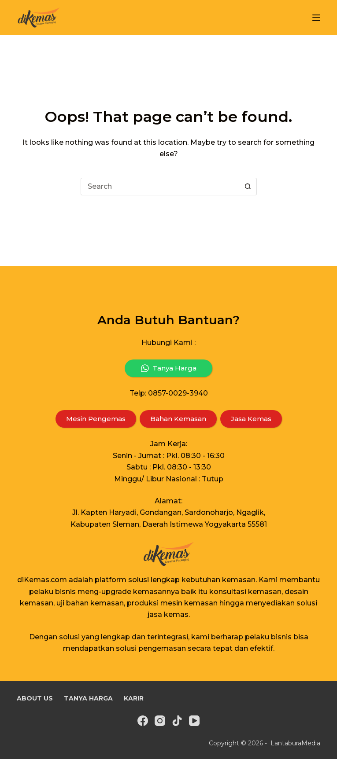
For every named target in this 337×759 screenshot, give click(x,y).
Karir (119, 697)
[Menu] (316, 18)
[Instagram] (160, 719)
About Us (32, 697)
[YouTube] (194, 719)
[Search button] (248, 186)
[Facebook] (142, 719)
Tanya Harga (79, 697)
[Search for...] (160, 186)
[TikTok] (177, 719)
